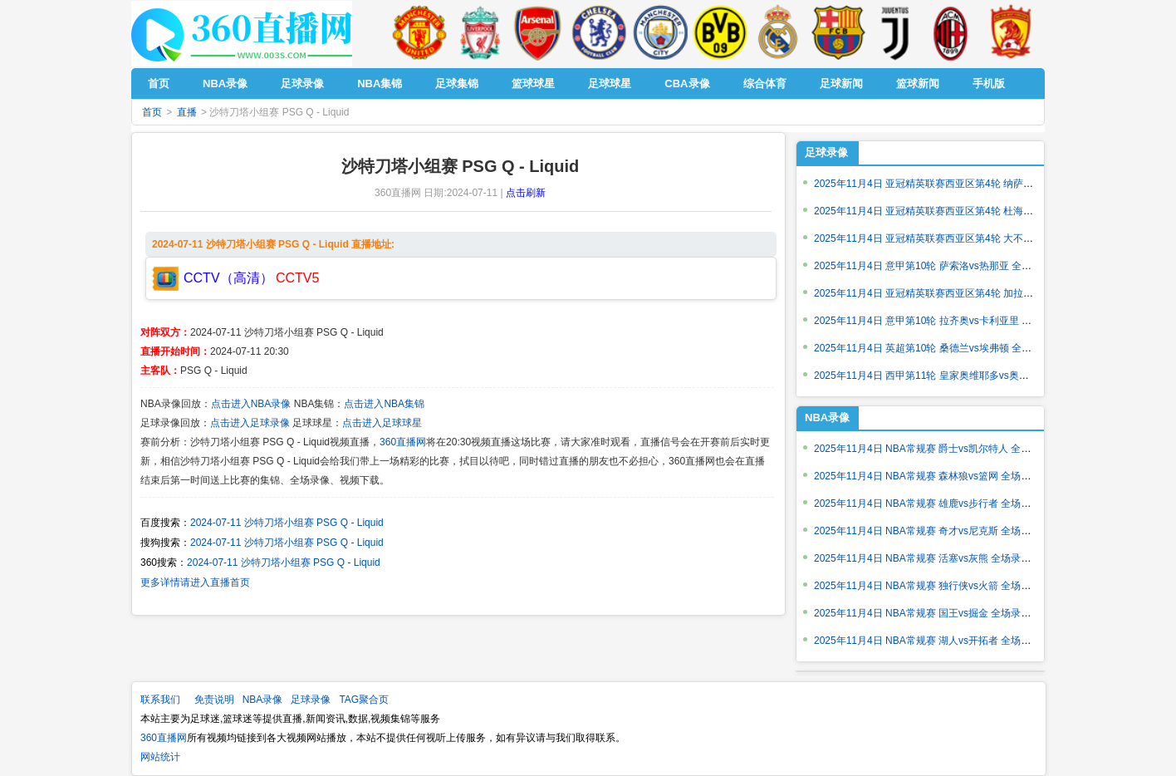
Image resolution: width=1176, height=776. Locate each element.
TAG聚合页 (364, 699)
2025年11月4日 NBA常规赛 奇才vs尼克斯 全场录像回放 (937, 531)
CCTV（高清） (228, 278)
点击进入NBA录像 (251, 404)
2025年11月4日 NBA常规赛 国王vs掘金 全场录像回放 (932, 613)
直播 (187, 112)
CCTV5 (297, 278)
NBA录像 (827, 417)
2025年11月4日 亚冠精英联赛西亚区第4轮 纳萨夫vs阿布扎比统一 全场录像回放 (989, 183)
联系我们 (160, 699)
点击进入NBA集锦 (384, 404)
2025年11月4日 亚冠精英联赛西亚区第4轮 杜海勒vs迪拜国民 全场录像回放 (979, 211)
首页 (152, 112)
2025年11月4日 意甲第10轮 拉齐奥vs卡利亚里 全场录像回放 (947, 321)
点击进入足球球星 (382, 423)
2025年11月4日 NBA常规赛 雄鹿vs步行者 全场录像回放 (937, 503)
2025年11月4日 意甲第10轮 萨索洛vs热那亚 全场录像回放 (942, 266)
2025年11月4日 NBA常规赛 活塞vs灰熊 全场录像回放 (932, 558)
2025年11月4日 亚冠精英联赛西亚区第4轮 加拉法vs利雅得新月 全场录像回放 (984, 293)
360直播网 (403, 442)
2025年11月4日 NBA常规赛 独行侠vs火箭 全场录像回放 (937, 586)
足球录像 (826, 152)
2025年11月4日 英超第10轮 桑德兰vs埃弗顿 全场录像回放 (942, 348)
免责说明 (214, 699)
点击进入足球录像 (250, 423)
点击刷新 (526, 193)
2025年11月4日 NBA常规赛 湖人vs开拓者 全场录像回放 (937, 640)
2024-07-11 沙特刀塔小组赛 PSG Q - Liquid (287, 522)
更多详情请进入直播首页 (195, 582)
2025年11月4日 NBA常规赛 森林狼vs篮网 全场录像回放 (937, 476)
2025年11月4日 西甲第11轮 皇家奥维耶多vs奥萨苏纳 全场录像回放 (962, 375)
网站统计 (160, 757)
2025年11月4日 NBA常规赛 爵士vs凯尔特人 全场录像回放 (942, 448)
